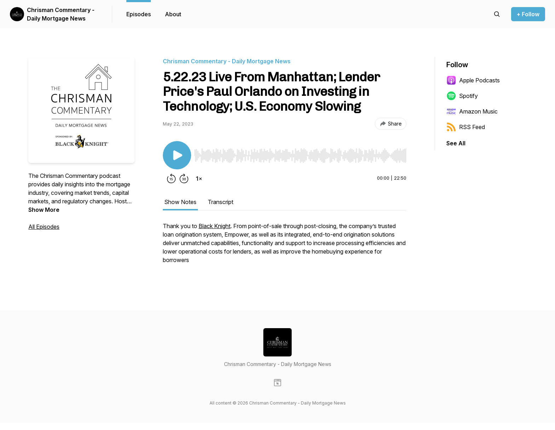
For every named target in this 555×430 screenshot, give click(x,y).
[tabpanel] (284, 246)
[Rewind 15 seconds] (171, 179)
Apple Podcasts (473, 80)
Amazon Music (472, 111)
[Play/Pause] (177, 155)
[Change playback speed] (199, 179)
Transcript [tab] (220, 201)
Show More (43, 209)
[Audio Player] (300, 153)
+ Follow (528, 14)
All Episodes (43, 226)
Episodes (138, 14)
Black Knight (214, 225)
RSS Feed (465, 127)
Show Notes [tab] (180, 201)
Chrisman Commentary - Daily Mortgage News (61, 14)
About (173, 14)
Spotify (462, 96)
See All (455, 143)
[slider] (300, 155)
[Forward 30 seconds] (184, 179)
